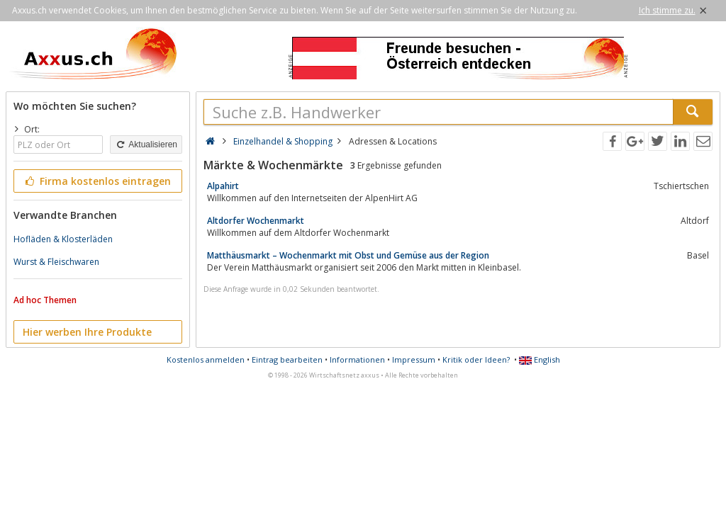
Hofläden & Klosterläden (63, 239)
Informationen (357, 359)
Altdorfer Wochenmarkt (255, 221)
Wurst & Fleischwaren (56, 262)
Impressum (413, 359)
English (539, 359)
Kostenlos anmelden (206, 359)
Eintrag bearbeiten (287, 359)
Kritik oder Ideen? (476, 359)
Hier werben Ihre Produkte (87, 332)
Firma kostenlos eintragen (97, 181)
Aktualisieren (146, 144)
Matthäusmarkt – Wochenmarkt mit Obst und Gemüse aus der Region (348, 255)
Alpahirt (223, 186)
